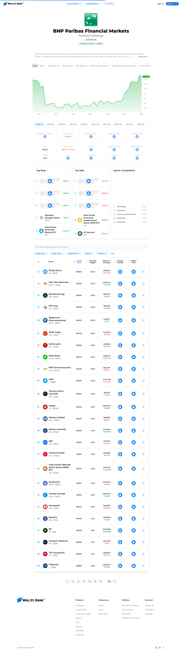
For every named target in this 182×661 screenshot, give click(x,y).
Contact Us (149, 605)
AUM (35, 66)
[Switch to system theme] (156, 647)
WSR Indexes (93, 4)
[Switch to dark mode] (163, 647)
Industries (80, 631)
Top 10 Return (81, 66)
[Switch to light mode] (160, 648)
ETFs (78, 622)
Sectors (79, 626)
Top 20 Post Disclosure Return (124, 66)
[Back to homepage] (13, 4)
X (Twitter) (149, 610)
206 (109, 581)
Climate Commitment (131, 618)
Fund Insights (74, 4)
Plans (101, 605)
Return (42, 66)
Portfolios (80, 605)
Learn (101, 610)
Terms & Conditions (130, 605)
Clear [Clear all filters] (113, 253)
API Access (103, 614)
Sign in (160, 4)
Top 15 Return (67, 66)
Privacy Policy (127, 610)
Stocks (78, 618)
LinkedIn (148, 614)
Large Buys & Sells (83, 614)
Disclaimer (126, 614)
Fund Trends (81, 610)
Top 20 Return (54, 66)
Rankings (80, 635)
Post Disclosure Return (99, 66)
